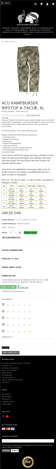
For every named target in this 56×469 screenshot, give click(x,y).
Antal (5, 233)
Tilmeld (6, 451)
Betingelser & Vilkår (10, 368)
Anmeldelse (7, 337)
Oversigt (5, 382)
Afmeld (15, 451)
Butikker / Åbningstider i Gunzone (16, 363)
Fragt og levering (9, 370)
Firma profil (7, 373)
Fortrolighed (7, 377)
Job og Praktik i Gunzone (12, 380)
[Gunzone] (28, 16)
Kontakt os (6, 366)
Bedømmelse (7, 299)
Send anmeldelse (11, 353)
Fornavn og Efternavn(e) (13, 291)
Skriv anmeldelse (33, 115)
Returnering (7, 375)
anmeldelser (17, 115)
